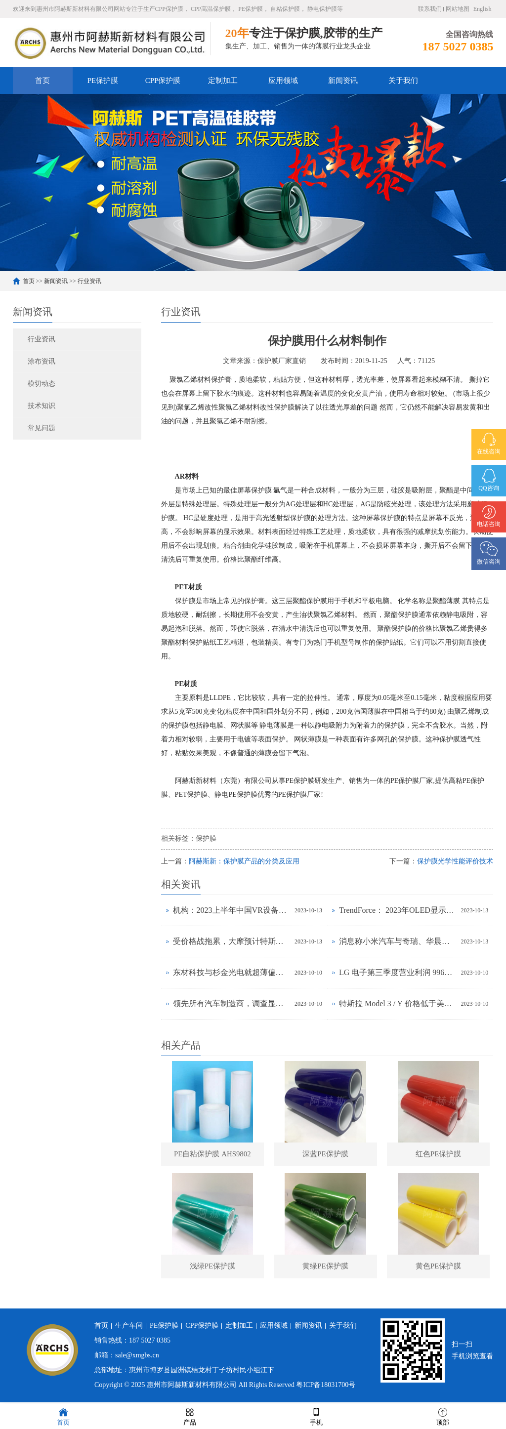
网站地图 (457, 8)
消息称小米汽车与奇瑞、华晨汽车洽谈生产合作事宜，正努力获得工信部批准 (397, 941)
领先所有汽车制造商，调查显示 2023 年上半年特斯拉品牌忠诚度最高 (231, 1003)
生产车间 (129, 1327)
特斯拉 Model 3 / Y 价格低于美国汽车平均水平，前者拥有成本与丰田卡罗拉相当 (397, 1003)
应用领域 (283, 80)
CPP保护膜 (163, 80)
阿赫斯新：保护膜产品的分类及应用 (244, 861)
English (482, 8)
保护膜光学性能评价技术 (455, 861)
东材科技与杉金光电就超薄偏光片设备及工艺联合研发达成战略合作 (231, 972)
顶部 (442, 1416)
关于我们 (403, 80)
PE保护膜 (103, 80)
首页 (42, 80)
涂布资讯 (41, 361)
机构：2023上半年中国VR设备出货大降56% (231, 910)
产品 (189, 1416)
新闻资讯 (343, 80)
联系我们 (430, 8)
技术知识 (41, 405)
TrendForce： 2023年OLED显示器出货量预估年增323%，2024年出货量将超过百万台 (397, 910)
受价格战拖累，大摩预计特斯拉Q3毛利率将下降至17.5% (231, 941)
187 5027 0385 (149, 1342)
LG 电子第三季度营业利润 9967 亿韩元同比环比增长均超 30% (397, 972)
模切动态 (41, 383)
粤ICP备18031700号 (325, 1386)
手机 (316, 1416)
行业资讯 (89, 281)
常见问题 (41, 428)
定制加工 (223, 80)
